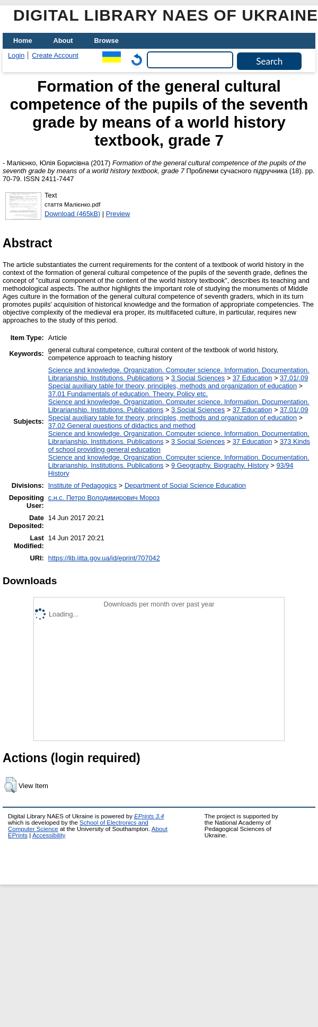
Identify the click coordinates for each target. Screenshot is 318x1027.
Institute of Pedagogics (82, 485)
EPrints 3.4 (149, 816)
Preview (118, 214)
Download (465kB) (72, 214)
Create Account (55, 55)
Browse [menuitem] (106, 40)
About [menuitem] (63, 40)
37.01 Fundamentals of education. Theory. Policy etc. (128, 394)
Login (16, 55)
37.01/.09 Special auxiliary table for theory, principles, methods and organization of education (178, 382)
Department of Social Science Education (185, 485)
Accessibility (49, 835)
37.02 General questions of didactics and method (122, 426)
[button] (10, 785)
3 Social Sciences (198, 378)
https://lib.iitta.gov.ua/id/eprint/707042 (104, 558)
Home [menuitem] (22, 40)
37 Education (252, 378)
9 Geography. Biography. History (220, 465)
